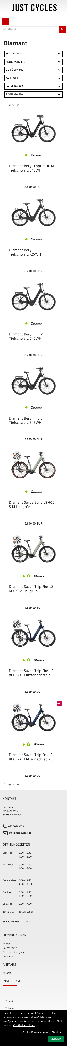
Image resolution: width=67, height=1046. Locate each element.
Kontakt (7, 944)
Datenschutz (10, 948)
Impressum (9, 957)
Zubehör (10, 1008)
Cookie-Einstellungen (35, 1032)
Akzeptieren (56, 1039)
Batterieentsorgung (14, 952)
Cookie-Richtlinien (24, 1025)
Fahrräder (10, 1001)
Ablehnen (57, 1032)
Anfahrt (7, 973)
